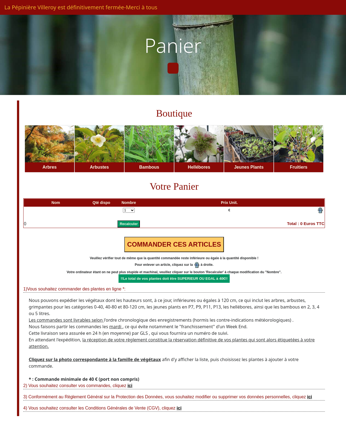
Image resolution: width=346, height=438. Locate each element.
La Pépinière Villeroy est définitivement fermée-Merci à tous (80, 7)
